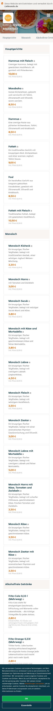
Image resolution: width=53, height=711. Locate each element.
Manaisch (26, 37)
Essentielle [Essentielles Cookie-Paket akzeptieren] (26, 705)
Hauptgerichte (9, 37)
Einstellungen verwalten (34, 683)
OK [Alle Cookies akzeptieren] (26, 698)
